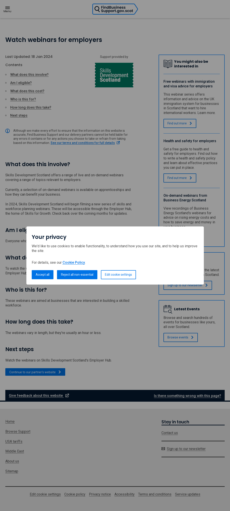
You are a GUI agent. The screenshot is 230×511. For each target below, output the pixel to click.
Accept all (42, 274)
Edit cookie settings (118, 274)
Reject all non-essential (77, 274)
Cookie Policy (74, 262)
